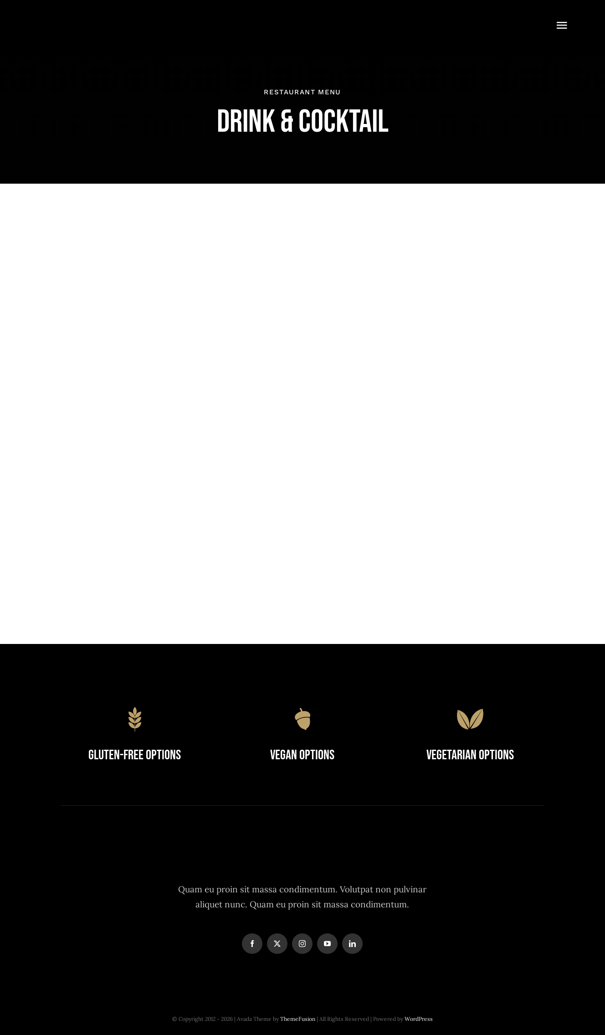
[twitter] (277, 943)
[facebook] (252, 943)
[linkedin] (352, 943)
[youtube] (327, 943)
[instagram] (302, 943)
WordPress (419, 1018)
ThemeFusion (297, 1018)
